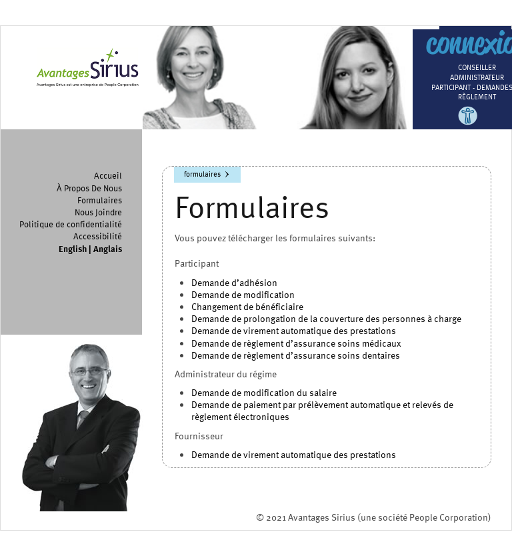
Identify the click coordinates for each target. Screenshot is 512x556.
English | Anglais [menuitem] (90, 249)
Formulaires (202, 173)
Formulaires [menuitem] (99, 200)
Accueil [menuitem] (108, 175)
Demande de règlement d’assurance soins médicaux (296, 343)
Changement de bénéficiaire (247, 306)
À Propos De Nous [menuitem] (89, 188)
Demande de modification (243, 294)
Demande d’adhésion (234, 282)
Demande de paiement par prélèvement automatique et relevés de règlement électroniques (322, 410)
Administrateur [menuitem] (477, 77)
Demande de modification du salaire (264, 392)
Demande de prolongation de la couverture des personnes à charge (326, 318)
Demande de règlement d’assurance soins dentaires (295, 355)
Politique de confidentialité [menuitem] (70, 224)
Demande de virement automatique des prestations (293, 330)
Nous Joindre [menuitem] (98, 212)
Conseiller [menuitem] (477, 67)
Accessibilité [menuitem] (97, 236)
